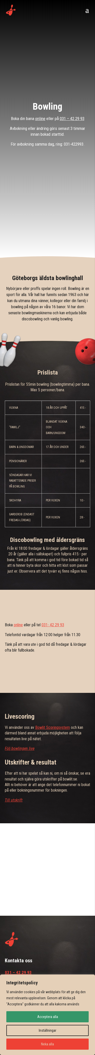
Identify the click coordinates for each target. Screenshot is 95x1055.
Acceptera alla (47, 1017)
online (40, 118)
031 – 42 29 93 (72, 118)
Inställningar (47, 1030)
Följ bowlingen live (19, 748)
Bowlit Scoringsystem (52, 727)
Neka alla (47, 1044)
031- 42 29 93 (53, 624)
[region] (47, 1014)
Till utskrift (14, 800)
